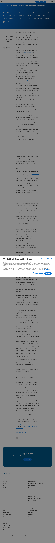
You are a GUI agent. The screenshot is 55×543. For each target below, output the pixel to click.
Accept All (48, 273)
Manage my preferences (37, 273)
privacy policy (46, 269)
